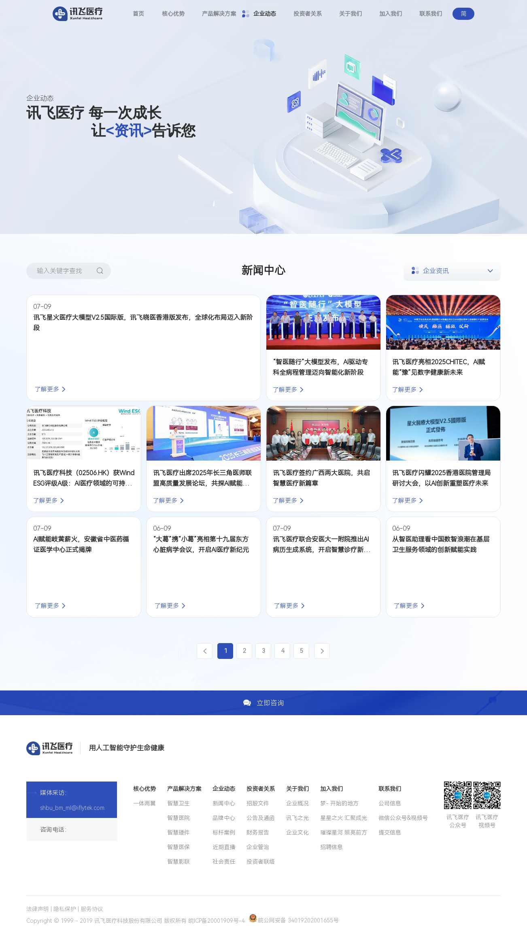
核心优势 (173, 14)
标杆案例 (223, 832)
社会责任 (223, 861)
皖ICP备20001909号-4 (216, 920)
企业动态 (264, 14)
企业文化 (297, 832)
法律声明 (37, 909)
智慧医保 (178, 847)
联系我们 (430, 14)
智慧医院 (178, 818)
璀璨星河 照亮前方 (343, 832)
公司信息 (389, 803)
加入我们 (390, 14)
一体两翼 (144, 803)
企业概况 (297, 803)
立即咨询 (263, 703)
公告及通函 (260, 818)
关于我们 (350, 14)
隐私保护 (64, 909)
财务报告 (257, 832)
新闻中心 (223, 803)
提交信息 (389, 832)
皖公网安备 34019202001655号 (294, 920)
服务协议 (92, 909)
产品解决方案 (219, 14)
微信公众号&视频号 (403, 818)
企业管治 (257, 847)
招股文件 (257, 803)
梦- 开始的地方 (339, 803)
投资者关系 (307, 14)
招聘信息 (331, 847)
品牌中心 (223, 818)
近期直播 (223, 847)
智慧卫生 (178, 803)
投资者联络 (260, 861)
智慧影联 (178, 861)
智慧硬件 (178, 832)
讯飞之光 (297, 818)
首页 (138, 14)
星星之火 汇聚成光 (343, 818)
